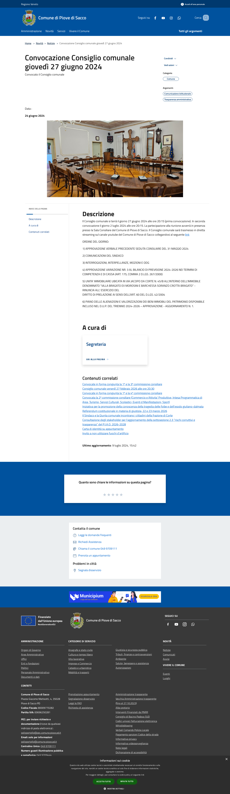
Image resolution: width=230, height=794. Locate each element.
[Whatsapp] (175, 17)
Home (28, 43)
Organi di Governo (31, 650)
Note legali (121, 748)
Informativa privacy (126, 739)
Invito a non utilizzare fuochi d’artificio (105, 433)
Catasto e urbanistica (79, 668)
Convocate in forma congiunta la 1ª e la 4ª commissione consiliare (122, 393)
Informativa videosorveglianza (132, 743)
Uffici (24, 659)
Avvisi (166, 659)
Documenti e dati (30, 677)
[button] (115, 788)
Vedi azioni (171, 65)
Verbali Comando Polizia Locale (132, 730)
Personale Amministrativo (35, 672)
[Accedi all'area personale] (193, 4)
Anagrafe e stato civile (80, 650)
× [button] (226, 759)
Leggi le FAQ (75, 703)
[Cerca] (205, 18)
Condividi (170, 58)
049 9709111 (48, 746)
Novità (39, 43)
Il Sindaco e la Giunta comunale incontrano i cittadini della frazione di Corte (127, 415)
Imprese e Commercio (80, 663)
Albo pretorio (123, 708)
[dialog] (115, 775)
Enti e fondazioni (30, 663)
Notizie (51, 43)
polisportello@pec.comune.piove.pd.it (41, 733)
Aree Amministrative (32, 654)
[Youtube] (159, 17)
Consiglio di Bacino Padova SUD (133, 716)
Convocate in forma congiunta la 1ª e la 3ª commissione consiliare (122, 384)
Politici (24, 668)
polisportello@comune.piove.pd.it (39, 742)
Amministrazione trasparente (132, 694)
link (187, 234)
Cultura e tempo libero (80, 654)
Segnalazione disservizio (81, 699)
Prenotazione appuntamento (83, 694)
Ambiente (121, 659)
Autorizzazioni (123, 668)
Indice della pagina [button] (38, 208)
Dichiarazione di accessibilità (131, 752)
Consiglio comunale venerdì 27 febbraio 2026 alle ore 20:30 (118, 388)
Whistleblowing (124, 725)
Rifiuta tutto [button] (127, 781)
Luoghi (166, 678)
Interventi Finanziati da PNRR (132, 712)
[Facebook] (151, 17)
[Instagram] (167, 17)
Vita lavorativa (76, 659)
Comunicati (169, 654)
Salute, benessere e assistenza (132, 663)
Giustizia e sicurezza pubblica (131, 650)
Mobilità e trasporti (78, 672)
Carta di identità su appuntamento (103, 429)
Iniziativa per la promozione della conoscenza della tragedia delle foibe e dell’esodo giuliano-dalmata (142, 406)
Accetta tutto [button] (103, 781)
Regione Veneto (29, 4)
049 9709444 (44, 755)
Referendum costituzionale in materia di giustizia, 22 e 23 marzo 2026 (124, 411)
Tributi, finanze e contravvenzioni (134, 654)
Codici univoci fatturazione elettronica (136, 721)
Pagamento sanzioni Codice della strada (137, 734)
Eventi (166, 674)
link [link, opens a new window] (142, 774)
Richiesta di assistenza (80, 708)
